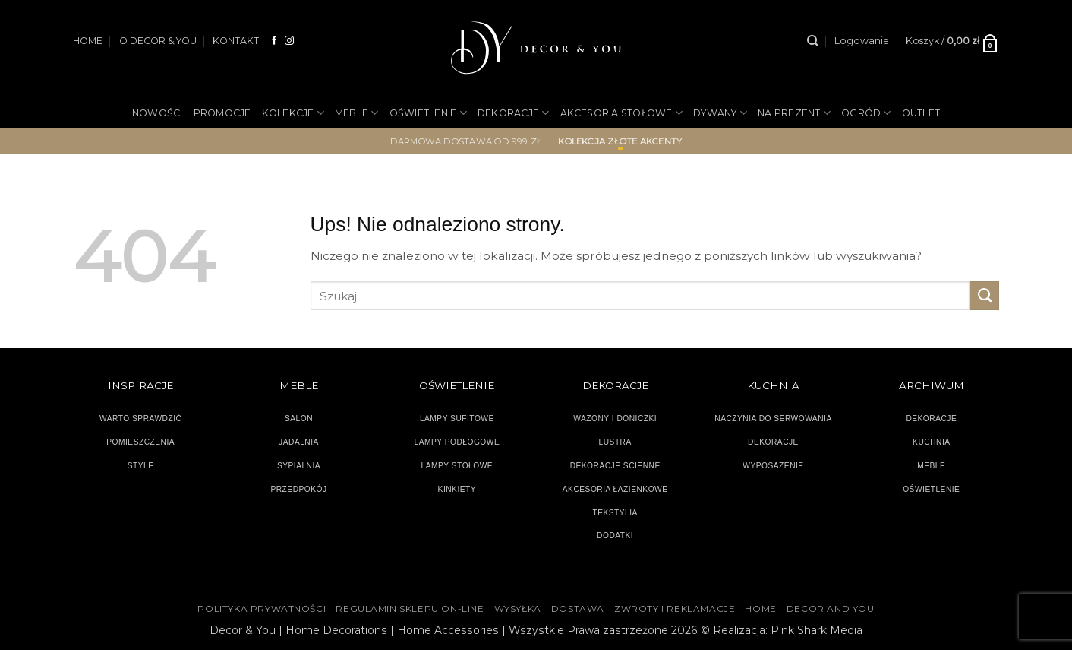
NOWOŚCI (157, 113)
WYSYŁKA (517, 609)
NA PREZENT (794, 113)
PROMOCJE (222, 113)
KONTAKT (236, 40)
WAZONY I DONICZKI (615, 418)
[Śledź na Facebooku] (274, 41)
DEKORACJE (514, 113)
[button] (861, 41)
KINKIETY (457, 489)
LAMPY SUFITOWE (457, 418)
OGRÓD (866, 113)
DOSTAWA (577, 609)
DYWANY (720, 113)
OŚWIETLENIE (428, 113)
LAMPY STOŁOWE (457, 465)
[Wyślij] (984, 295)
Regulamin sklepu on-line (410, 609)
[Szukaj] (812, 41)
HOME (87, 40)
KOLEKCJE (293, 113)
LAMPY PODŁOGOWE (457, 442)
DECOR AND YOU (831, 609)
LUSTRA (615, 442)
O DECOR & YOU (158, 40)
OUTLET (921, 113)
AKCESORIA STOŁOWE (621, 113)
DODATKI (615, 535)
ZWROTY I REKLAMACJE (674, 609)
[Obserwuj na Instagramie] (289, 41)
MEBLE (357, 113)
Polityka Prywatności (261, 609)
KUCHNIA (931, 442)
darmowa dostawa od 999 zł (466, 141)
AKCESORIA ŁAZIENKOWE (615, 489)
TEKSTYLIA (615, 513)
